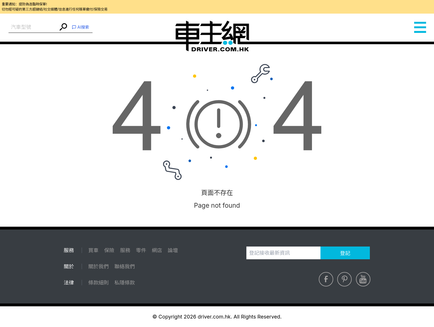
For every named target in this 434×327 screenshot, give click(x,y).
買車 (93, 250)
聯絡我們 (124, 266)
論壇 (173, 250)
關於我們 (98, 266)
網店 (157, 250)
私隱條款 (124, 283)
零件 (141, 250)
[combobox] (33, 27)
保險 (109, 250)
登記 (345, 253)
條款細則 (98, 283)
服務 (125, 250)
